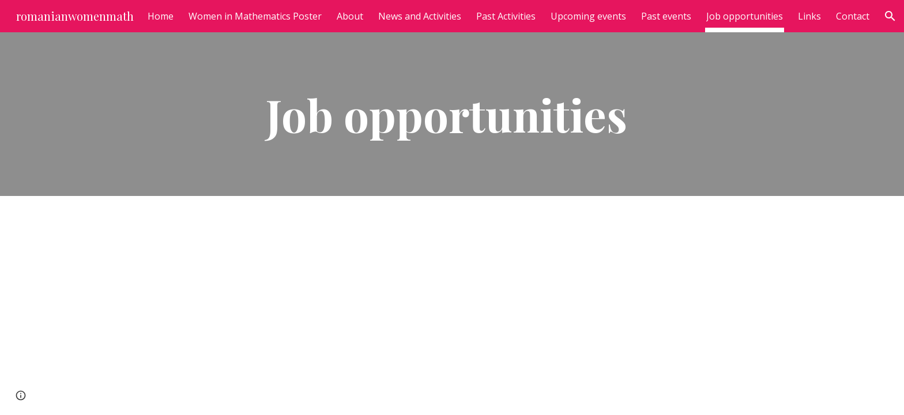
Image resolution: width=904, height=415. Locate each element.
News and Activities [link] (419, 16)
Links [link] (809, 16)
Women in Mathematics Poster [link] (255, 16)
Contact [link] (852, 16)
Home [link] (161, 16)
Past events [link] (666, 16)
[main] (452, 114)
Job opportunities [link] (744, 16)
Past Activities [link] (506, 16)
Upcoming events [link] (588, 16)
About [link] (350, 16)
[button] (890, 16)
